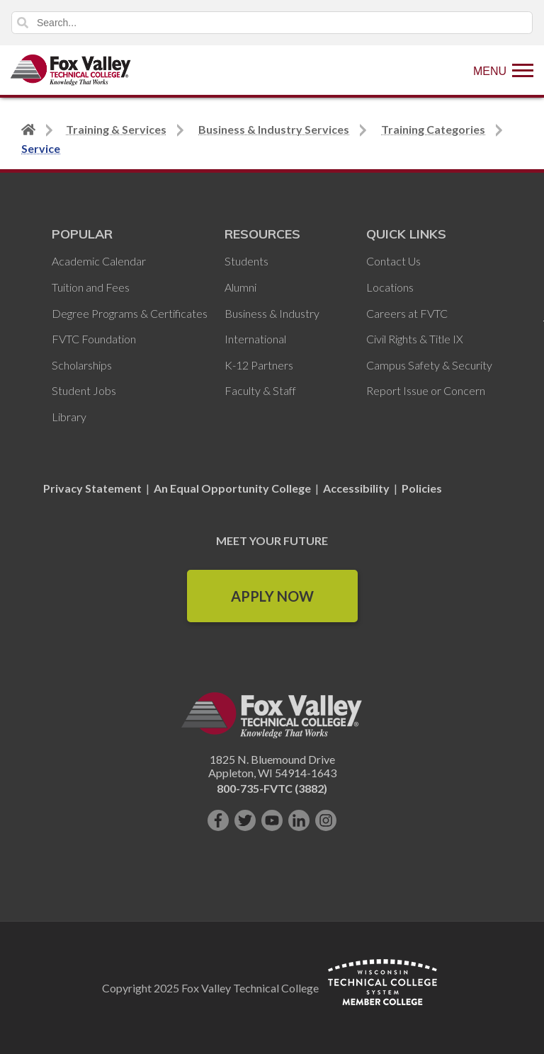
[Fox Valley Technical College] (71, 70)
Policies (422, 488)
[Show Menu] (503, 70)
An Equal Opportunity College (232, 488)
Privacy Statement (93, 488)
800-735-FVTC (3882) (272, 788)
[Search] (272, 22)
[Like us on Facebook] (218, 820)
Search (22, 22)
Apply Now (272, 596)
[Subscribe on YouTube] (272, 820)
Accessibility (356, 488)
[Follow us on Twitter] (245, 820)
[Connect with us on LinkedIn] (299, 820)
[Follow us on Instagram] (325, 820)
